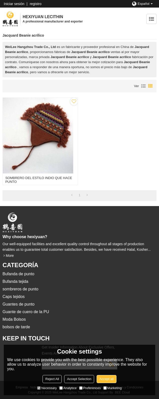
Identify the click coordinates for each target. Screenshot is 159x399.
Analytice (68, 388)
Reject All (52, 379)
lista (143, 86)
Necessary (47, 388)
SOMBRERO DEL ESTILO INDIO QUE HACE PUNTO (38, 180)
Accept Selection (79, 379)
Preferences (90, 388)
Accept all (106, 379)
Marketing (112, 388)
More (10, 256)
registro (36, 4)
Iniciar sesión (14, 4)
